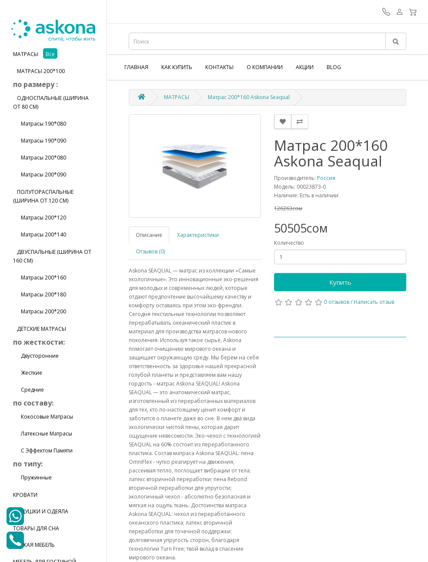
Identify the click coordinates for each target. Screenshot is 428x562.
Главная (136, 67)
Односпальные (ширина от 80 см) (51, 102)
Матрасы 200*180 (39, 294)
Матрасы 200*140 (39, 234)
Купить (340, 282)
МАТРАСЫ (176, 97)
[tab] (53, 54)
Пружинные (32, 477)
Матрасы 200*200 (39, 311)
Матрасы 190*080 (39, 123)
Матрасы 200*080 (39, 157)
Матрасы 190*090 (39, 140)
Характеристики (198, 235)
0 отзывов (336, 302)
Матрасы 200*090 (39, 174)
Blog (334, 67)
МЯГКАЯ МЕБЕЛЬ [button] (34, 545)
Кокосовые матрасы (43, 416)
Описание (149, 235)
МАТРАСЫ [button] (26, 54)
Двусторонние (36, 355)
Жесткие (27, 372)
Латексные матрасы (42, 433)
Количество (289, 242)
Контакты (219, 67)
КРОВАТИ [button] (25, 495)
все (50, 54)
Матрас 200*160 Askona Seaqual (249, 97)
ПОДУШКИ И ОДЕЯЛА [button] (40, 511)
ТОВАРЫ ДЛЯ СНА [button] (36, 528)
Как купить (176, 67)
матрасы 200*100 (39, 71)
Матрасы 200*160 (39, 277)
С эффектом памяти (43, 450)
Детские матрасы (39, 329)
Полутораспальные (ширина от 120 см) (43, 196)
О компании (265, 67)
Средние (28, 389)
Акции (305, 67)
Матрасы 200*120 (39, 217)
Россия (326, 178)
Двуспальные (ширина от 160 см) (52, 256)
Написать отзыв (374, 302)
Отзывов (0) (150, 251)
